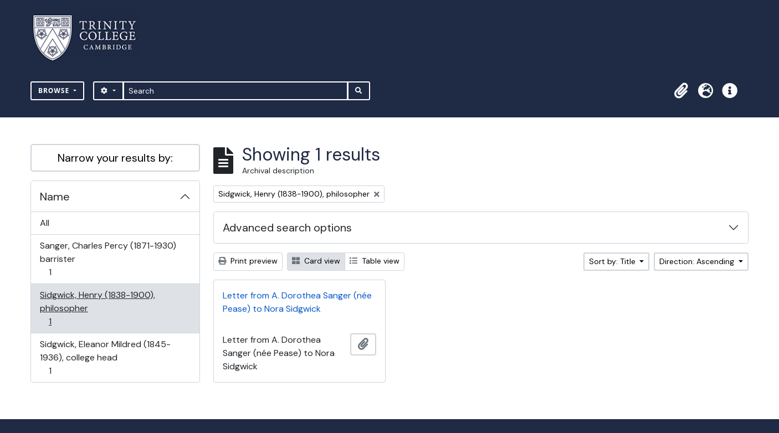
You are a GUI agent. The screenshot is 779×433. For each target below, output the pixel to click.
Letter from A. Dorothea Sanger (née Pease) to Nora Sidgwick (297, 302)
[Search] (235, 90)
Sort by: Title (613, 261)
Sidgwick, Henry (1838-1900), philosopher (97, 308)
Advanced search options (287, 227)
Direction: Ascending (697, 261)
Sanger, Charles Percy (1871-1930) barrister (107, 259)
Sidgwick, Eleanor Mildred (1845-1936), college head (105, 357)
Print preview (248, 261)
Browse (54, 90)
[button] (681, 91)
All (44, 223)
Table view (374, 261)
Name (55, 196)
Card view (316, 261)
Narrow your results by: (115, 158)
